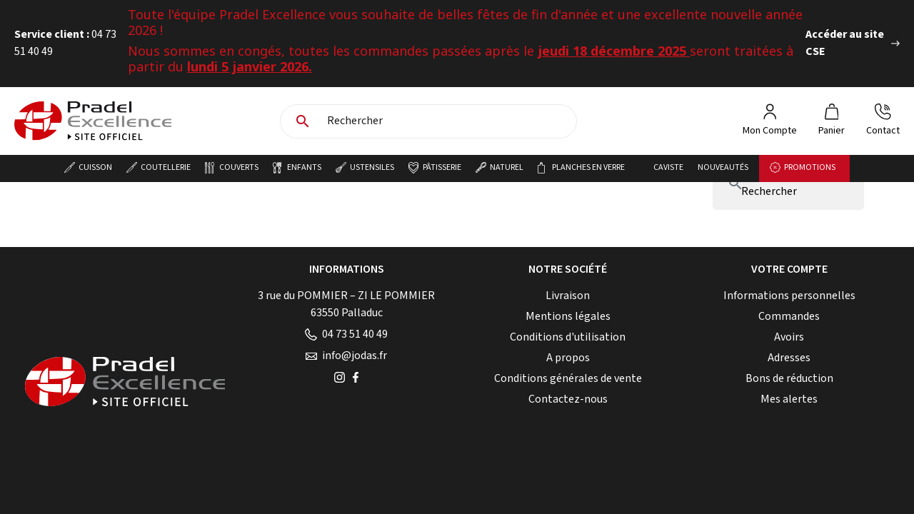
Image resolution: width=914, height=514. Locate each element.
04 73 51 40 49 (346, 334)
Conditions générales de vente (568, 378)
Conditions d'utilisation (568, 337)
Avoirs (789, 337)
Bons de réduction (789, 378)
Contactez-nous (568, 399)
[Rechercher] (447, 121)
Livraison (568, 295)
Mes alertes (789, 399)
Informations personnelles (789, 295)
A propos (568, 358)
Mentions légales (568, 316)
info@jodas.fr (346, 355)
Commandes (789, 316)
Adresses (789, 358)
